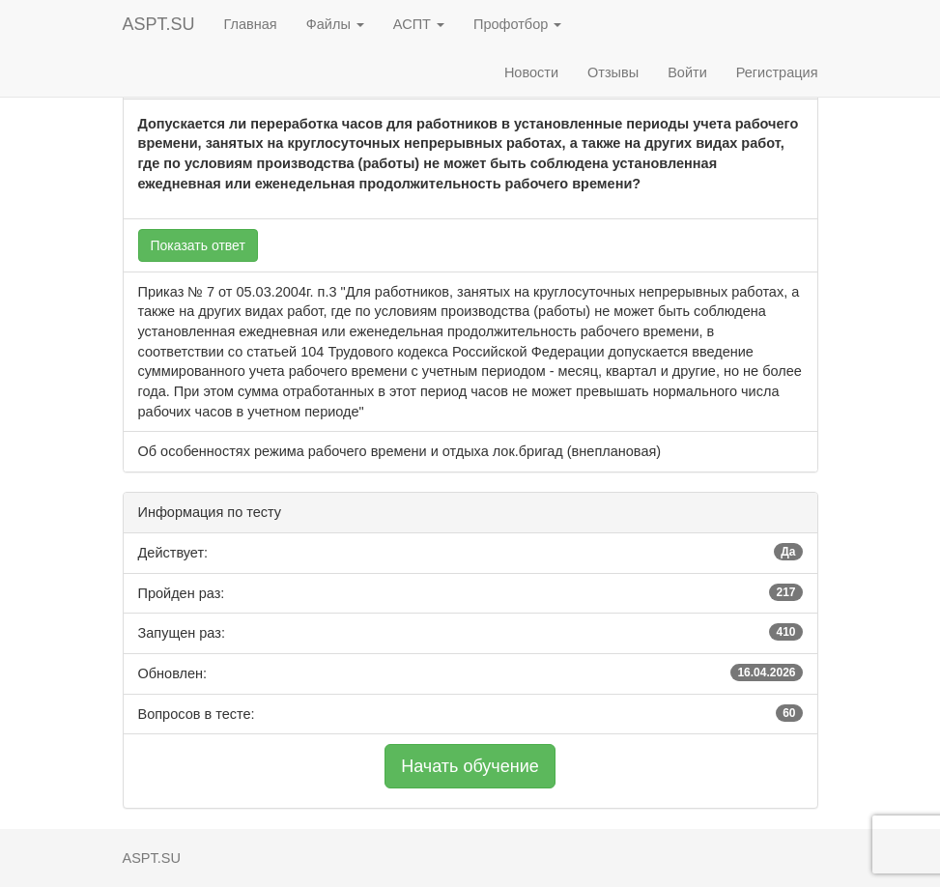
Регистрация (777, 72)
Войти (687, 72)
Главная (250, 24)
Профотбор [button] (517, 24)
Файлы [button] (335, 24)
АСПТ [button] (418, 24)
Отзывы (613, 72)
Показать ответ (198, 245)
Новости (531, 72)
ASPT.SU (159, 24)
